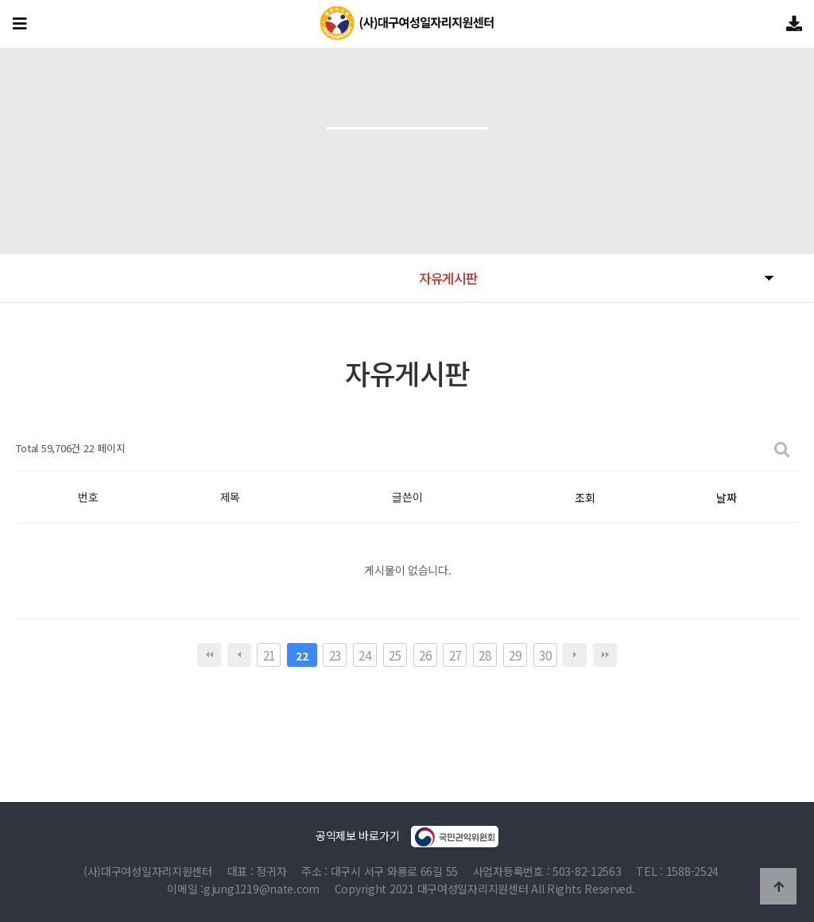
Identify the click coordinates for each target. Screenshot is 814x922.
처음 (209, 655)
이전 (239, 655)
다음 (575, 655)
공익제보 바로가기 (407, 836)
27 (455, 655)
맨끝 (605, 655)
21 (269, 655)
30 (545, 655)
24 (364, 655)
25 (395, 655)
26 (425, 655)
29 (515, 655)
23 (335, 655)
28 (484, 655)
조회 (585, 498)
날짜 (726, 498)
